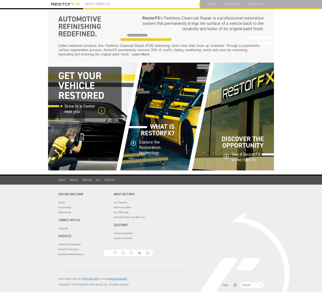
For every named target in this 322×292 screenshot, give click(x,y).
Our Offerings (121, 212)
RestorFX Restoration (69, 244)
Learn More (141, 54)
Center (212, 4)
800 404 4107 (90, 278)
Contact (109, 180)
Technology (232, 4)
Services (87, 180)
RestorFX (65, 4)
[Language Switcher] (252, 285)
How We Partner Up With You (129, 217)
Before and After (123, 207)
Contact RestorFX (123, 238)
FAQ (98, 180)
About (62, 180)
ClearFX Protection (68, 249)
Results (74, 180)
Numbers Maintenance (71, 254)
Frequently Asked (123, 233)
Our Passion (120, 202)
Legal (225, 285)
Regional (63, 228)
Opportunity (255, 4)
